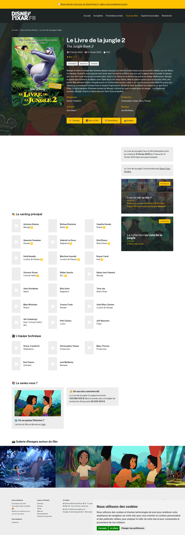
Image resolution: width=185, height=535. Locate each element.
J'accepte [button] (102, 528)
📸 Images (129, 120)
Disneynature (42, 514)
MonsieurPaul (90, 512)
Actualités (98, 16)
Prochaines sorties (114, 16)
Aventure (83, 64)
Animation (72, 64)
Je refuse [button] (114, 528)
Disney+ (40, 503)
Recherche (167, 16)
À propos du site (19, 503)
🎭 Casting (74, 120)
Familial (94, 64)
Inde (43, 424)
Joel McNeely (127, 110)
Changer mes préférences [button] (132, 528)
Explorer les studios (150, 16)
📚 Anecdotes (111, 120)
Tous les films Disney (29, 30)
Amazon (15, 522)
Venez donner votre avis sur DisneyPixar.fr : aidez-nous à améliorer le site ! (93, 4)
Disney (40, 506)
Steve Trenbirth (74, 101)
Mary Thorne (145, 101)
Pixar (39, 509)
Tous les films (132, 16)
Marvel (40, 511)
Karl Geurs (71, 110)
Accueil (87, 16)
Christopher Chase (129, 101)
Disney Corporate (44, 516)
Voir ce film (92, 120)
